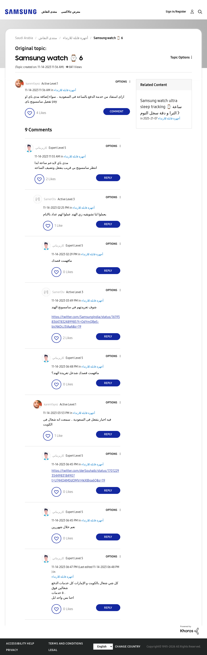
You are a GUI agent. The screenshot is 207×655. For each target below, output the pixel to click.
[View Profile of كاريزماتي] (41, 148)
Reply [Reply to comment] (108, 178)
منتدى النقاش (49, 12)
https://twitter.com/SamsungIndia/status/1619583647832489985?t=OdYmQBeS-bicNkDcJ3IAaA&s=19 (86, 322)
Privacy (12, 650)
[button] (123, 82)
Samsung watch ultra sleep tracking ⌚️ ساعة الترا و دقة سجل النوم (161, 106)
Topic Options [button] (180, 57)
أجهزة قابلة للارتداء (65, 90)
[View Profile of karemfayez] (33, 83)
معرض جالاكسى (70, 12)
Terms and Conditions (66, 643)
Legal (53, 650)
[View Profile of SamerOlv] (50, 199)
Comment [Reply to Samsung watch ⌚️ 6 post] (116, 111)
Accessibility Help (20, 643)
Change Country (127, 646)
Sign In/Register (176, 11)
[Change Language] (103, 646)
